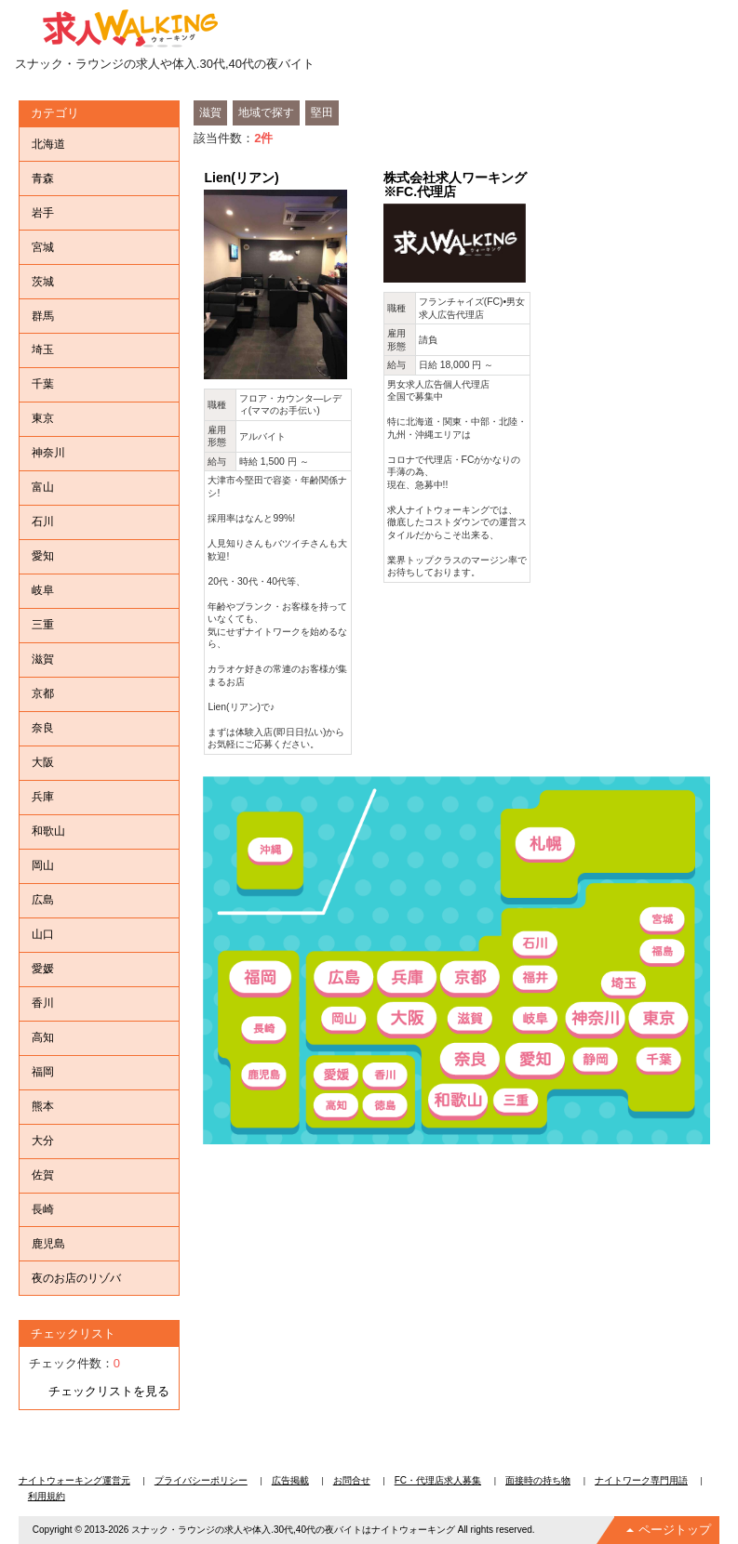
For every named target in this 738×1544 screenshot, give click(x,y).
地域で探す (266, 112)
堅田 (322, 112)
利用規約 (46, 1496)
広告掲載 (290, 1480)
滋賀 (210, 112)
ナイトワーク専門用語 (641, 1480)
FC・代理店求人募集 (438, 1480)
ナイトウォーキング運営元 (74, 1480)
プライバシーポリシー (201, 1480)
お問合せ (351, 1480)
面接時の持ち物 (537, 1480)
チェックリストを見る (108, 1391)
